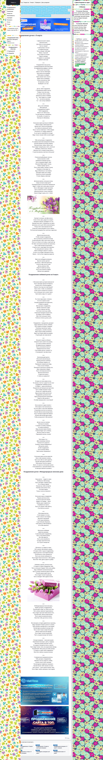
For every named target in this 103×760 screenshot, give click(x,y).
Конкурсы (17, 20)
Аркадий (76, 14)
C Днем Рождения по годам (82, 2)
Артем (79, 13)
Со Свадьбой (18, 53)
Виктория (80, 29)
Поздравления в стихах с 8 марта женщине (36, 738)
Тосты (16, 22)
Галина (76, 29)
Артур (83, 13)
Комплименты (18, 15)
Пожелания (18, 11)
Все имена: (77, 19)
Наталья (81, 27)
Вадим (80, 18)
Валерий (85, 18)
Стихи (16, 24)
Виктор (76, 18)
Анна (75, 25)
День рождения (58, 2)
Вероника (76, 30)
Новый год (33, 2)
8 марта (45, 2)
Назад (67, 723)
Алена (85, 25)
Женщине (22, 39)
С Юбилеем (82, 7)
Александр (77, 16)
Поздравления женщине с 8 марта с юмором (63, 733)
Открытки (17, 13)
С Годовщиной (18, 51)
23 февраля (51, 2)
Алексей (87, 14)
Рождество (39, 2)
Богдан (87, 16)
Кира (85, 27)
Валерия (82, 30)
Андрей (87, 13)
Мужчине (17, 39)
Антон (75, 13)
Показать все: (18, 43)
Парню (16, 41)
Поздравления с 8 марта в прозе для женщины (49, 733)
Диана (86, 30)
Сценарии (17, 17)
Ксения (76, 27)
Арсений (82, 16)
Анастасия (80, 25)
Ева (85, 29)
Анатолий (81, 14)
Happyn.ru (21, 2)
